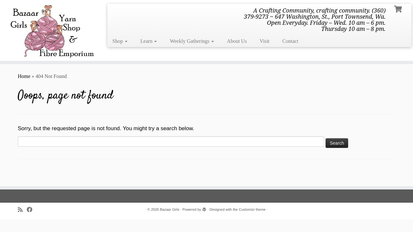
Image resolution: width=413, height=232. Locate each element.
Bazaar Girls (170, 209)
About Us (237, 41)
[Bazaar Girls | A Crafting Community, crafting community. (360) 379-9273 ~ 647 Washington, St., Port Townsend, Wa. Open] (47, 30)
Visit (264, 41)
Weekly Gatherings (192, 41)
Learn (148, 41)
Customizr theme (252, 209)
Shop (119, 41)
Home (24, 76)
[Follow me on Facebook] (32, 210)
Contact (290, 41)
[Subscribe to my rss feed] (22, 210)
